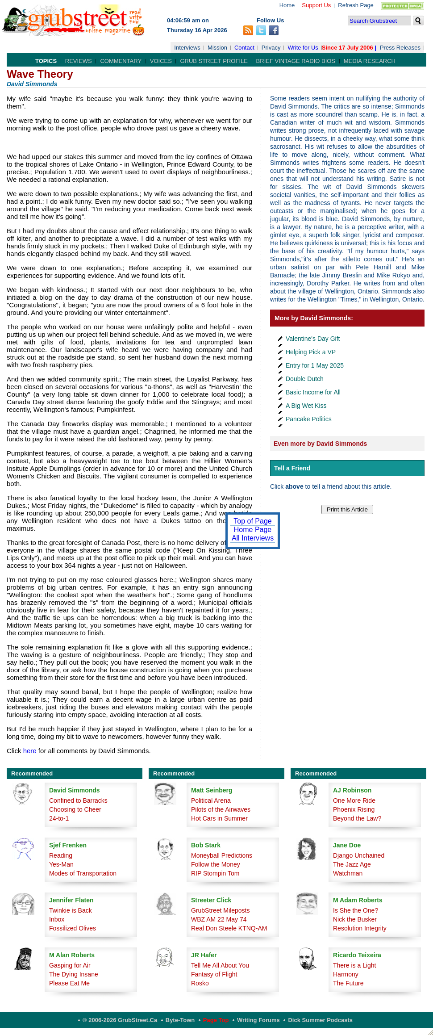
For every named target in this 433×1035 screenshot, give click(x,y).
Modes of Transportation (83, 873)
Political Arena (211, 800)
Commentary (121, 61)
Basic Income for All (313, 392)
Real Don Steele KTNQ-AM (229, 928)
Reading (60, 855)
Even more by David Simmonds (320, 443)
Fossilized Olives (72, 928)
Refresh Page (356, 5)
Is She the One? (355, 910)
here (30, 750)
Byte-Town (180, 1020)
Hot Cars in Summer (219, 818)
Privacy (271, 47)
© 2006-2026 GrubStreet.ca (120, 1020)
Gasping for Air (70, 965)
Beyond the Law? (357, 818)
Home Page (253, 529)
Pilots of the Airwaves (220, 809)
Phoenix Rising (354, 809)
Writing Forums (258, 1020)
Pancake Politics (309, 419)
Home (287, 5)
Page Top (216, 1020)
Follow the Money (215, 864)
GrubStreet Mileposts (220, 910)
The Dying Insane (73, 974)
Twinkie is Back (70, 910)
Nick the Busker (355, 919)
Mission (217, 47)
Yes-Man (61, 864)
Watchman (347, 873)
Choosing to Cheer (75, 809)
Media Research (370, 61)
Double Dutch (305, 378)
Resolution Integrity (360, 928)
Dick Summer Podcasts (320, 1020)
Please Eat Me (69, 983)
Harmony (345, 974)
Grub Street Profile (213, 61)
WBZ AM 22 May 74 (218, 919)
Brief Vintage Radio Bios (295, 61)
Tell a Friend (292, 468)
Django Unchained (358, 855)
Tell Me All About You (220, 965)
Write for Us (302, 47)
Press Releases (400, 47)
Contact (244, 47)
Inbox (56, 919)
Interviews (187, 47)
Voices (161, 61)
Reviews (78, 61)
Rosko (200, 983)
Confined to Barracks (78, 800)
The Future (348, 983)
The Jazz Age (352, 864)
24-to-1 (59, 818)
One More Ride (354, 800)
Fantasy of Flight (214, 974)
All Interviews (253, 538)
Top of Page (252, 521)
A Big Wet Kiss (306, 405)
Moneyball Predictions (221, 855)
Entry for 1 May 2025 (315, 365)
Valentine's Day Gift (313, 338)
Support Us (316, 5)
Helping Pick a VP (311, 352)
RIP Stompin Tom (215, 873)
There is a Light (354, 965)
